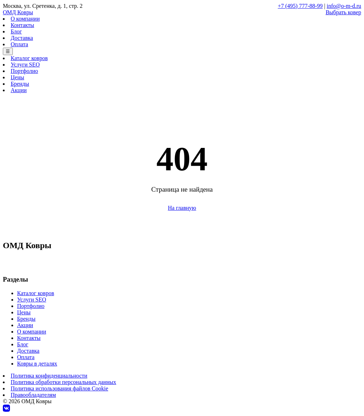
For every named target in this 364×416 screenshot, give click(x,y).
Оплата (19, 44)
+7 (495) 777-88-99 (300, 6)
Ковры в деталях (37, 364)
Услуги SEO (25, 65)
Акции (19, 90)
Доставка (22, 38)
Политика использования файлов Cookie (59, 388)
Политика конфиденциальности (49, 376)
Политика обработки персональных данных (63, 382)
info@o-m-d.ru (344, 6)
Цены (17, 77)
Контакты (22, 25)
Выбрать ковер (343, 12)
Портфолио (24, 71)
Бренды (20, 84)
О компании (25, 19)
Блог (16, 31)
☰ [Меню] (8, 51)
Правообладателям (33, 395)
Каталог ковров (29, 58)
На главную (182, 208)
